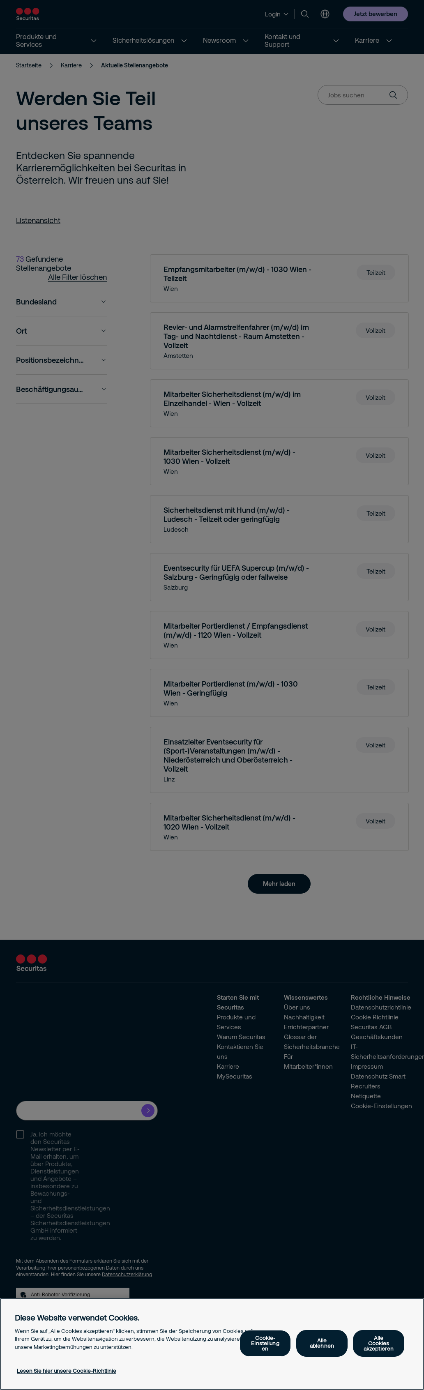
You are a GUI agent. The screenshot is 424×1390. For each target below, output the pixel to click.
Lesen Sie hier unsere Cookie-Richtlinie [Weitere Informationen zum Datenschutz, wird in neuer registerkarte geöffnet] (66, 1370)
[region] (212, 1344)
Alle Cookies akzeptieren (379, 1343)
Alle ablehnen (322, 1343)
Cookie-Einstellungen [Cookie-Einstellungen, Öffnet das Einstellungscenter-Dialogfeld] (265, 1343)
